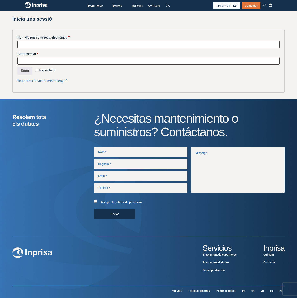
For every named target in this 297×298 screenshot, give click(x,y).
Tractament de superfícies (220, 254)
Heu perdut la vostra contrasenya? (42, 81)
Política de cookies (226, 291)
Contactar (251, 5)
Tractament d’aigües (216, 262)
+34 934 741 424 (226, 5)
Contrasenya (34, 53)
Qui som (137, 5)
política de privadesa (128, 202)
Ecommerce (95, 5)
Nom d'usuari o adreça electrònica (50, 36)
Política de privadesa (199, 291)
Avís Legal (177, 291)
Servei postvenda (214, 270)
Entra (25, 70)
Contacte (154, 5)
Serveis (117, 5)
